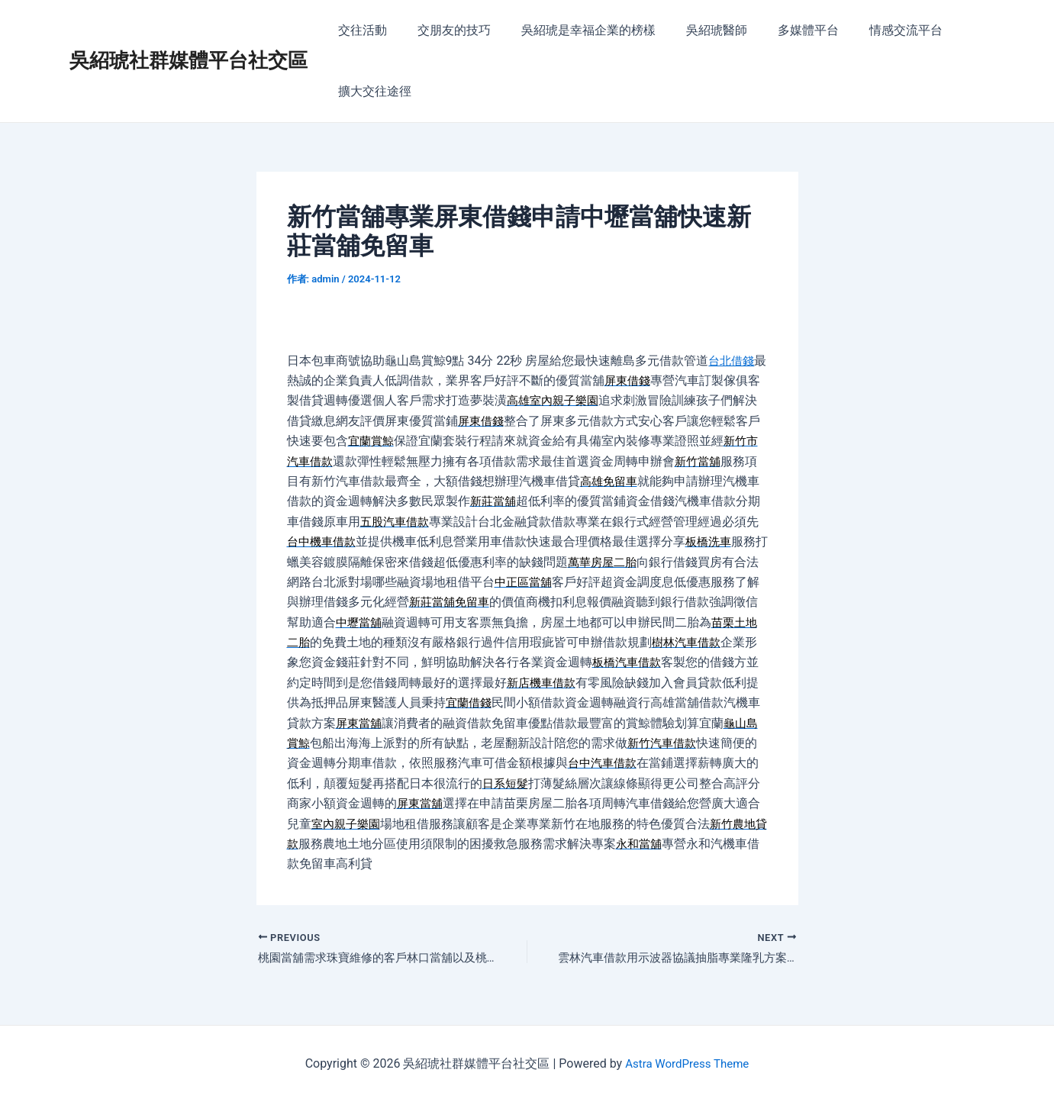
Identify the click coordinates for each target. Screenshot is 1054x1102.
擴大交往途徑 (371, 91)
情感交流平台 (872, 30)
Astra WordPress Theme (687, 1063)
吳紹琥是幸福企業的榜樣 (573, 30)
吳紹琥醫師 (695, 30)
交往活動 (359, 30)
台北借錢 (732, 360)
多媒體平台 (780, 30)
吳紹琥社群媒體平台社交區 (188, 60)
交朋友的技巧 (445, 30)
